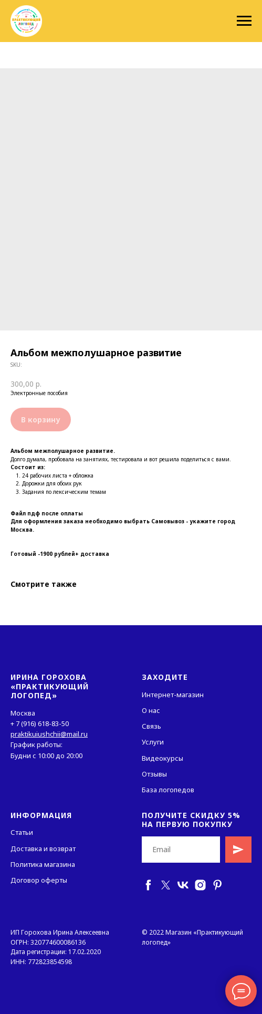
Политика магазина (43, 864)
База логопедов (168, 789)
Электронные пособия (39, 393)
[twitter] (165, 885)
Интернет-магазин (173, 694)
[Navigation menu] (244, 21)
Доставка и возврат (43, 848)
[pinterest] (217, 885)
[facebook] (148, 885)
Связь (151, 726)
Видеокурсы (162, 758)
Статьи (22, 832)
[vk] (183, 885)
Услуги (153, 742)
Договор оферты (39, 880)
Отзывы (154, 774)
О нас (151, 710)
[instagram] (200, 885)
